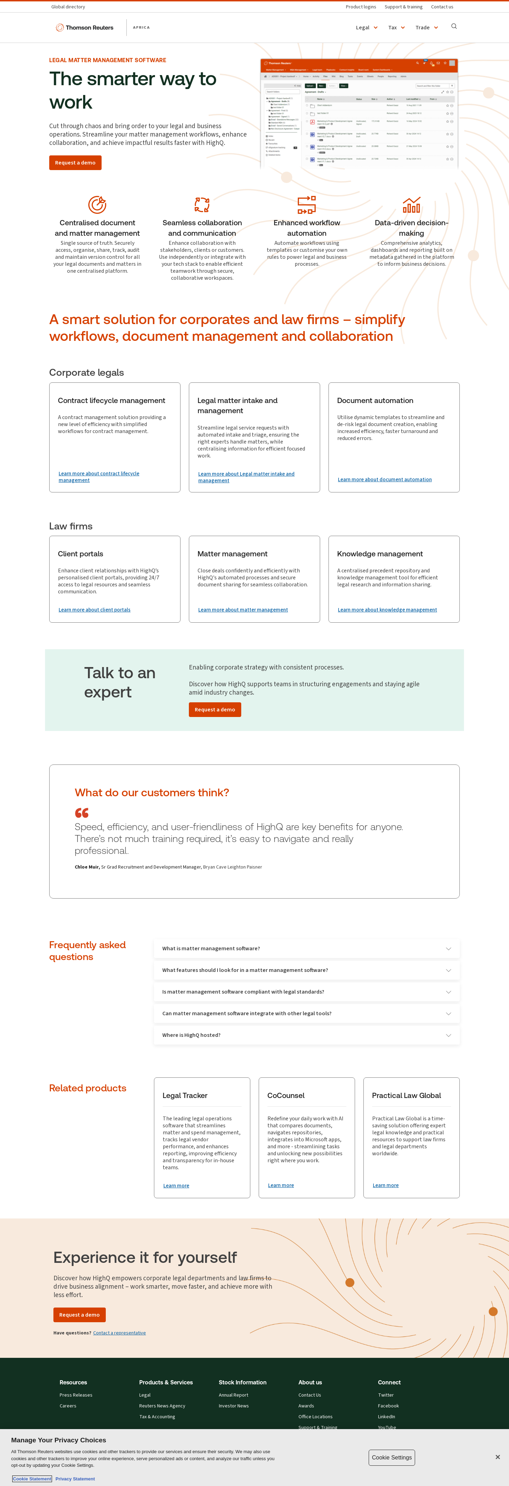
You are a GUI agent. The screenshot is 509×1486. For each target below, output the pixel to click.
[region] (254, 1457)
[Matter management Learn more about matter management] (246, 610)
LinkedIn (386, 1417)
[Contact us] (442, 6)
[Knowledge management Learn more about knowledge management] (390, 610)
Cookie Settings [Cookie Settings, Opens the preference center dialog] (392, 1458)
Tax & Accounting (157, 1417)
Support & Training (318, 1428)
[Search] (454, 26)
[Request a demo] (75, 162)
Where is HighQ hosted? (306, 1035)
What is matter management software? (306, 949)
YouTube (387, 1428)
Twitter (386, 1396)
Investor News (234, 1407)
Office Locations (315, 1417)
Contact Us (309, 1396)
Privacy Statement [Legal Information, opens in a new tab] (74, 1478)
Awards (306, 1407)
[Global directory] (70, 6)
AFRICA (141, 27)
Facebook (388, 1407)
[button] (368, 28)
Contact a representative (119, 1333)
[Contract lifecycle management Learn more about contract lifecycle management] (115, 477)
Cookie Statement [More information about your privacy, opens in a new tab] (32, 1478)
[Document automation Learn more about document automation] (388, 480)
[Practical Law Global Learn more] (386, 1186)
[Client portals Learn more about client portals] (97, 610)
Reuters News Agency (162, 1407)
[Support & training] (404, 6)
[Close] (498, 1457)
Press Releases (76, 1396)
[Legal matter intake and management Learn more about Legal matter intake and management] (254, 477)
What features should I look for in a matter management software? (306, 970)
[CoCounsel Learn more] (282, 1186)
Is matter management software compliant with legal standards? (306, 992)
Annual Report (233, 1396)
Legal (144, 1396)
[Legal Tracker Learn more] (177, 1186)
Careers (68, 1407)
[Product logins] (361, 6)
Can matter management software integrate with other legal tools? (306, 1014)
